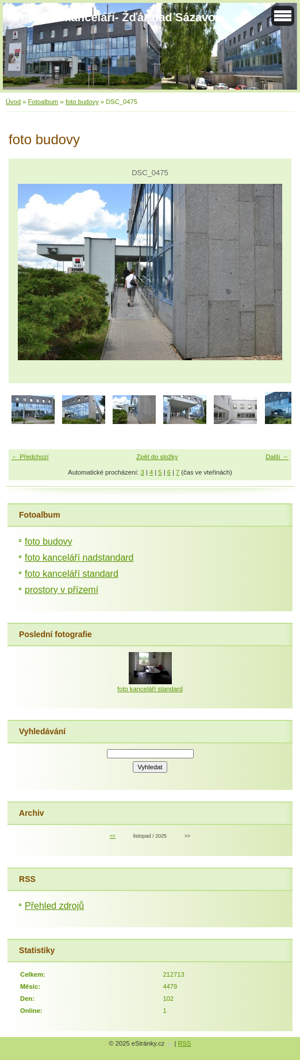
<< (113, 836)
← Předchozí (30, 456)
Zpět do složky (157, 456)
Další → (277, 456)
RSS (184, 1043)
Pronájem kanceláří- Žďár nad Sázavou (115, 17)
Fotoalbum (43, 101)
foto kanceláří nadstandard (79, 557)
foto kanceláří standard (71, 574)
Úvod (13, 101)
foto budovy (82, 101)
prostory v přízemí (61, 590)
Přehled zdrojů (54, 906)
